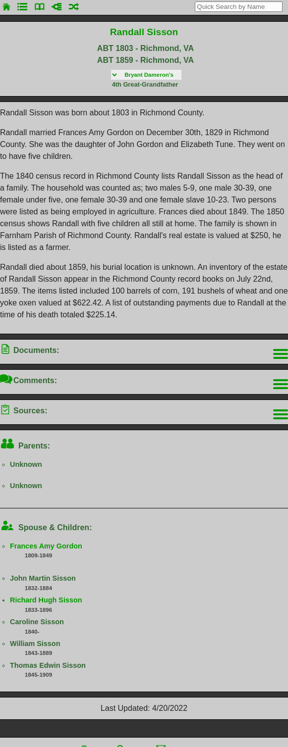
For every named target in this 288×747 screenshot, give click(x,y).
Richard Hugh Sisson (46, 600)
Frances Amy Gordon (46, 546)
